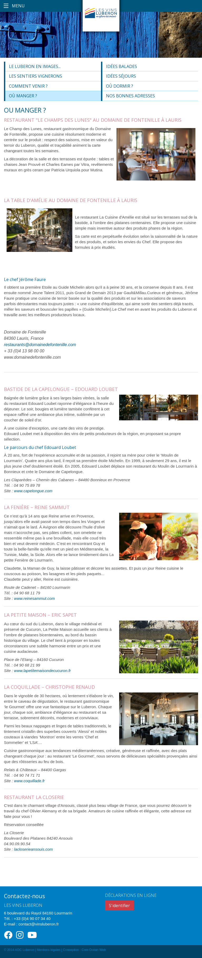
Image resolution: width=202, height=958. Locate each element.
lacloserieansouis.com (33, 849)
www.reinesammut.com (34, 598)
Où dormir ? (119, 86)
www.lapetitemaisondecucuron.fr (42, 670)
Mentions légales (48, 950)
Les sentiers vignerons (35, 76)
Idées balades (121, 66)
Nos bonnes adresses (130, 96)
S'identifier (119, 905)
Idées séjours (121, 76)
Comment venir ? (28, 86)
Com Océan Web (94, 950)
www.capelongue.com (33, 491)
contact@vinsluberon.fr (38, 924)
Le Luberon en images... (34, 66)
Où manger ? (23, 96)
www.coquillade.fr (29, 781)
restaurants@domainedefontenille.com (40, 344)
